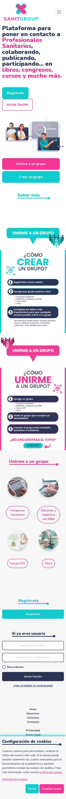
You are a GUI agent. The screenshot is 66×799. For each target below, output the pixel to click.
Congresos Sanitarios (17, 513)
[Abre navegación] (59, 12)
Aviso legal (33, 735)
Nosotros (33, 713)
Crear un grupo (31, 176)
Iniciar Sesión (17, 104)
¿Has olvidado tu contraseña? (33, 686)
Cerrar (32, 789)
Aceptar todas (51, 789)
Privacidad (33, 730)
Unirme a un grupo (31, 163)
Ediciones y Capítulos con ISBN (48, 515)
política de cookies (51, 772)
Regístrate (15, 93)
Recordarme (15, 667)
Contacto (33, 722)
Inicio (33, 709)
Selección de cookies (15, 779)
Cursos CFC (17, 563)
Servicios (33, 718)
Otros (48, 563)
